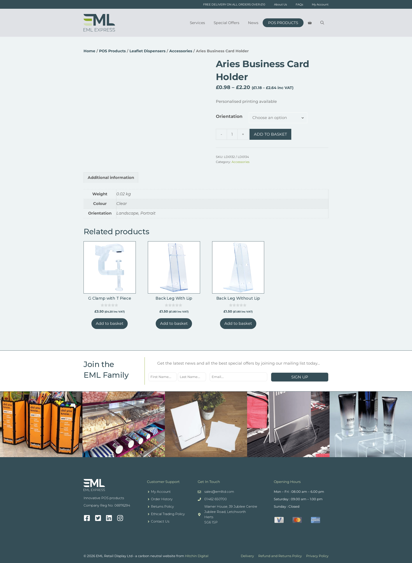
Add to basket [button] (109, 323)
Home (89, 51)
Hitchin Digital (196, 556)
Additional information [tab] (111, 177)
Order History (162, 499)
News (253, 23)
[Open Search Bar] (322, 22)
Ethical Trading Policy (168, 514)
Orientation (229, 116)
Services (197, 23)
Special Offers (226, 23)
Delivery (247, 556)
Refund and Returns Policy (280, 556)
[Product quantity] (232, 134)
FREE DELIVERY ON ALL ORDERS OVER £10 (234, 4)
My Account (320, 4)
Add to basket (270, 134)
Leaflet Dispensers (147, 51)
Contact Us (160, 521)
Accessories (180, 51)
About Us (280, 4)
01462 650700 (215, 499)
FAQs (299, 4)
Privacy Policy (317, 556)
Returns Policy (162, 506)
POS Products (283, 23)
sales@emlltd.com (219, 492)
